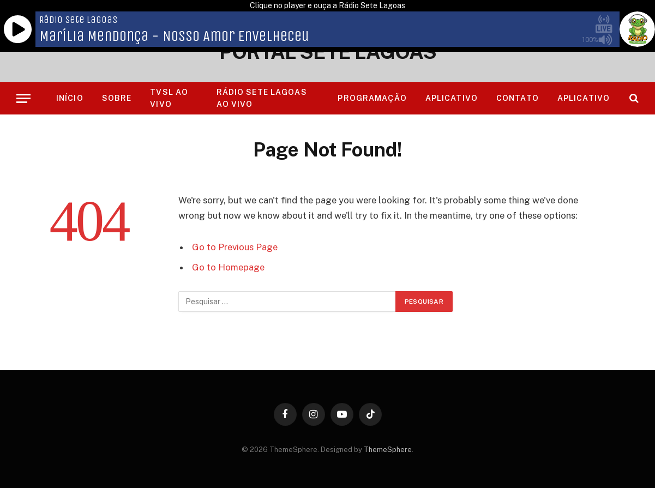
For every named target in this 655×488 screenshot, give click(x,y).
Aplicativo (451, 98)
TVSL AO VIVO (169, 98)
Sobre (117, 98)
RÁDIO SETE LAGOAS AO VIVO (262, 98)
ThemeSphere (388, 449)
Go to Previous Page (235, 247)
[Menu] (23, 98)
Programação (372, 98)
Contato (517, 98)
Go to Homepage (228, 267)
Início (69, 98)
